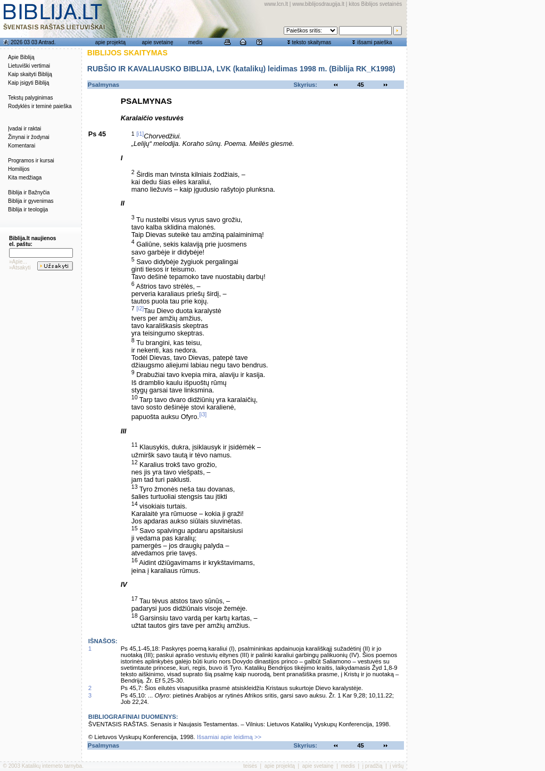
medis (195, 42)
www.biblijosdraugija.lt (318, 4)
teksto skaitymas (311, 42)
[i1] (140, 133)
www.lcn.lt (276, 4)
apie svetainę (158, 42)
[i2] (140, 308)
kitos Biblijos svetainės (375, 4)
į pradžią (372, 766)
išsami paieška (374, 42)
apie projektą (110, 42)
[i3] (203, 414)
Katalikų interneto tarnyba (52, 766)
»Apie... (18, 262)
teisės (250, 766)
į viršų (396, 766)
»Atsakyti (20, 267)
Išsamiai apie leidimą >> (229, 737)
